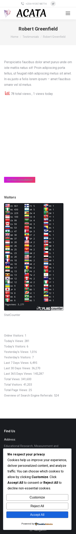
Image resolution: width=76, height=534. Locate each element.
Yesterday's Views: (17, 352)
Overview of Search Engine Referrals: (29, 395)
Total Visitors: (13, 384)
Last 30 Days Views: (18, 368)
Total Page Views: (16, 390)
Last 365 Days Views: (18, 374)
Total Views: (12, 379)
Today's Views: (14, 341)
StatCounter (12, 315)
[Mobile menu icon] (68, 13)
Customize (37, 497)
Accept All (37, 514)
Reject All (37, 506)
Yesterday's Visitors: (18, 357)
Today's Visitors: (15, 346)
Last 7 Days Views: (17, 363)
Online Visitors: (14, 335)
